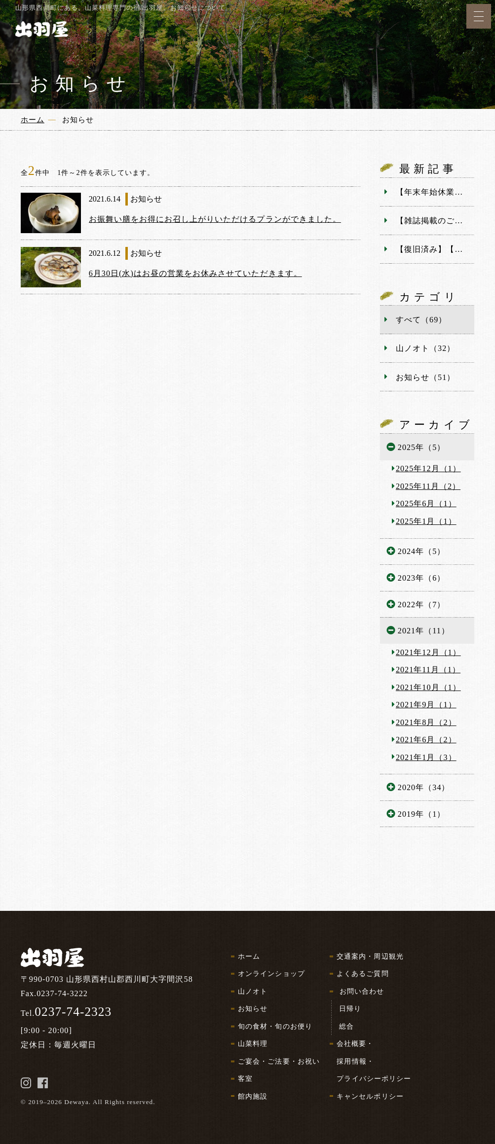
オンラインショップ (271, 973)
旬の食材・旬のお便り (275, 1026)
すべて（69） (421, 319)
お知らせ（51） (425, 377)
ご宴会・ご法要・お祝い (278, 1061)
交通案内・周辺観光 (370, 956)
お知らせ (252, 1008)
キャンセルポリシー (370, 1096)
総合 (346, 1026)
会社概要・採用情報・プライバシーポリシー (374, 1061)
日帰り (350, 1008)
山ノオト (252, 991)
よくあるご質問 (362, 973)
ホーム (249, 956)
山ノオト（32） (425, 348)
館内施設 (252, 1096)
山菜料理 (252, 1043)
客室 (245, 1078)
